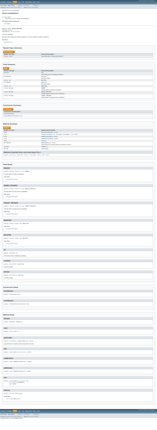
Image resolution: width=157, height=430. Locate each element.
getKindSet (44, 146)
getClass (12, 158)
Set (5, 78)
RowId (8, 78)
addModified (45, 141)
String (11, 90)
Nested (7, 7)
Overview (3, 2)
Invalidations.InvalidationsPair (52, 57)
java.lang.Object (6, 17)
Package (9, 2)
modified (44, 84)
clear (43, 144)
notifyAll (33, 158)
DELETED (43, 82)
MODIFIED (44, 88)
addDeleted (44, 139)
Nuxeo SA (11, 428)
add (42, 135)
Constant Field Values (12, 183)
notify (26, 158)
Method (19, 7)
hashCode (20, 158)
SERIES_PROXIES (46, 94)
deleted (43, 78)
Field (11, 7)
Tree (23, 2)
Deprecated (28, 2)
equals (6, 158)
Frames (20, 5)
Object (10, 30)
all (42, 74)
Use (19, 2)
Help (38, 2)
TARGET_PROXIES (46, 98)
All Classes (36, 5)
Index (34, 2)
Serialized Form (8, 43)
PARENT (43, 90)
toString (44, 152)
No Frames (26, 5)
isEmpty (43, 150)
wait (38, 158)
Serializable (7, 23)
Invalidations (8, 116)
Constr (15, 7)
